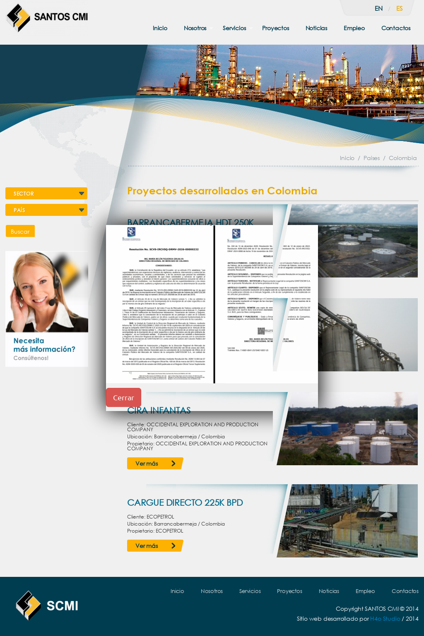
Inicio (160, 28)
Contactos (395, 28)
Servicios (234, 28)
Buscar (20, 231)
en (379, 8)
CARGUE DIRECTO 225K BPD (185, 502)
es (399, 8)
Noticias (316, 28)
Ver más (146, 463)
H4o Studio (385, 618)
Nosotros (195, 28)
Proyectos (275, 28)
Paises (372, 158)
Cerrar (123, 397)
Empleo (354, 28)
